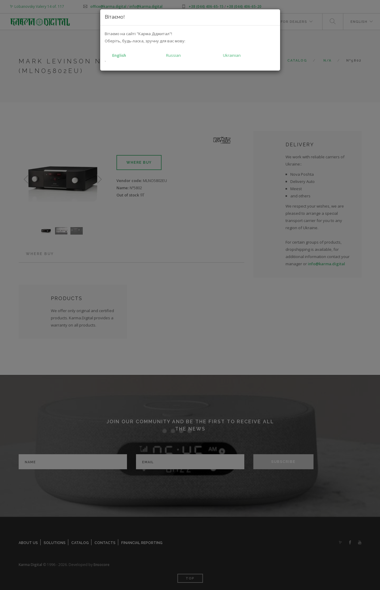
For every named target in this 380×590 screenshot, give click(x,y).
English (119, 55)
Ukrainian (232, 55)
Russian (173, 55)
